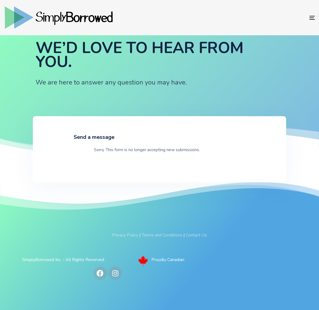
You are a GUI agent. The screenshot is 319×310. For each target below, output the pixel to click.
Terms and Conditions (162, 235)
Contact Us (196, 235)
